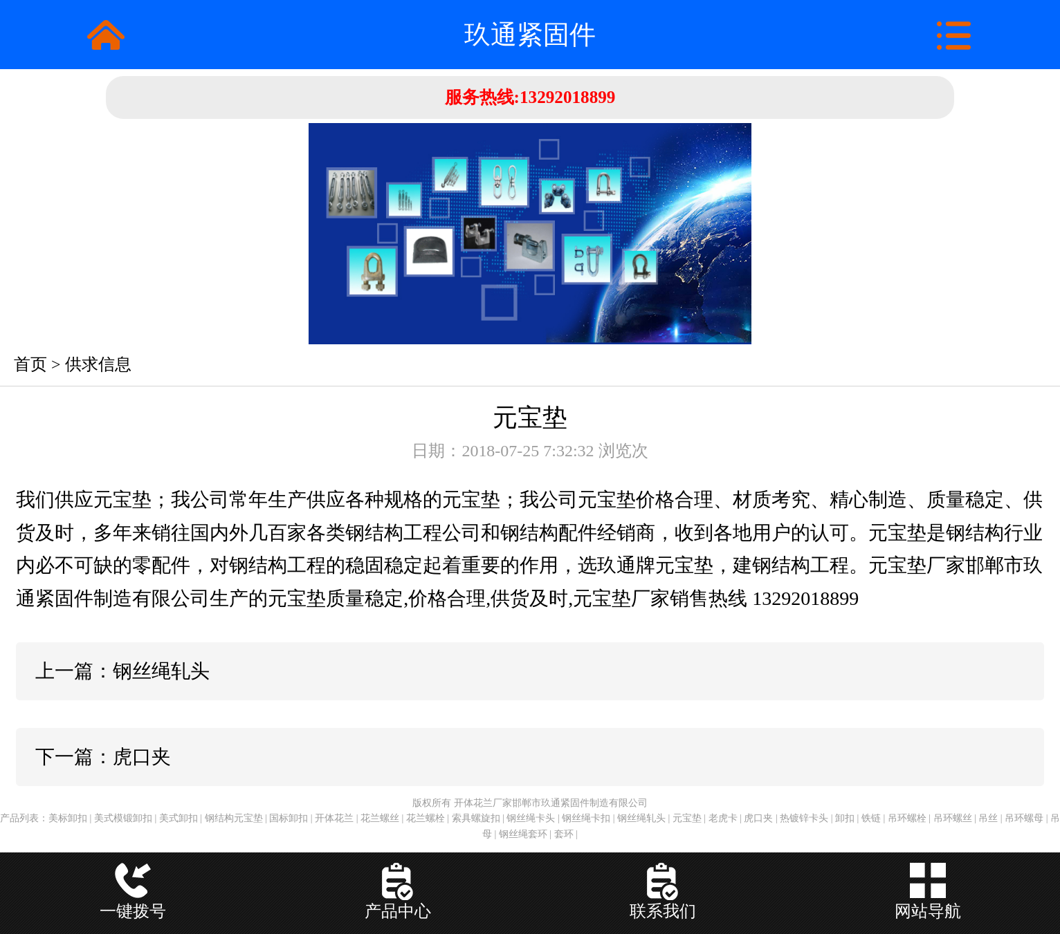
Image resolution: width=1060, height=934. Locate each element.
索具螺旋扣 (476, 818)
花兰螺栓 (425, 818)
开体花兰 (334, 818)
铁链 (871, 818)
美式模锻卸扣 (123, 818)
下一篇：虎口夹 (103, 756)
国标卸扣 (288, 818)
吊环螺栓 (907, 818)
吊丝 (988, 818)
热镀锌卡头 (804, 818)
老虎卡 (723, 818)
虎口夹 (758, 818)
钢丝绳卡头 (530, 818)
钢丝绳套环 (523, 834)
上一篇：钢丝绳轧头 (122, 671)
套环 (564, 834)
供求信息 (98, 364)
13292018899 (572, 97)
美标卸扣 (67, 818)
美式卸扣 (178, 818)
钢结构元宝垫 (234, 818)
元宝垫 (687, 818)
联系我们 (663, 911)
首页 (30, 364)
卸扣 (845, 818)
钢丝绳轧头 (641, 818)
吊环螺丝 (952, 818)
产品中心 (398, 911)
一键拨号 (133, 911)
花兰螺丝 (379, 818)
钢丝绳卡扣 (586, 818)
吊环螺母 (1024, 818)
